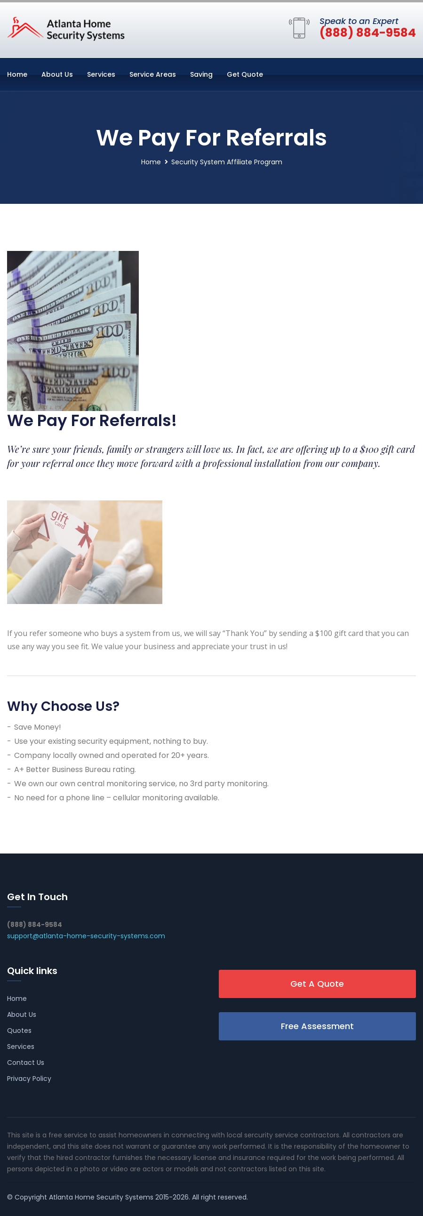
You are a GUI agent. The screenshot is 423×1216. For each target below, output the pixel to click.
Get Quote (245, 74)
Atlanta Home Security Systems (101, 1197)
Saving (201, 74)
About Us (57, 74)
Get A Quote (317, 984)
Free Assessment (317, 1026)
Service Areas (152, 74)
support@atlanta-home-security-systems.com (86, 936)
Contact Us (25, 1062)
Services (101, 74)
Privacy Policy (29, 1078)
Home (17, 74)
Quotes (19, 1030)
